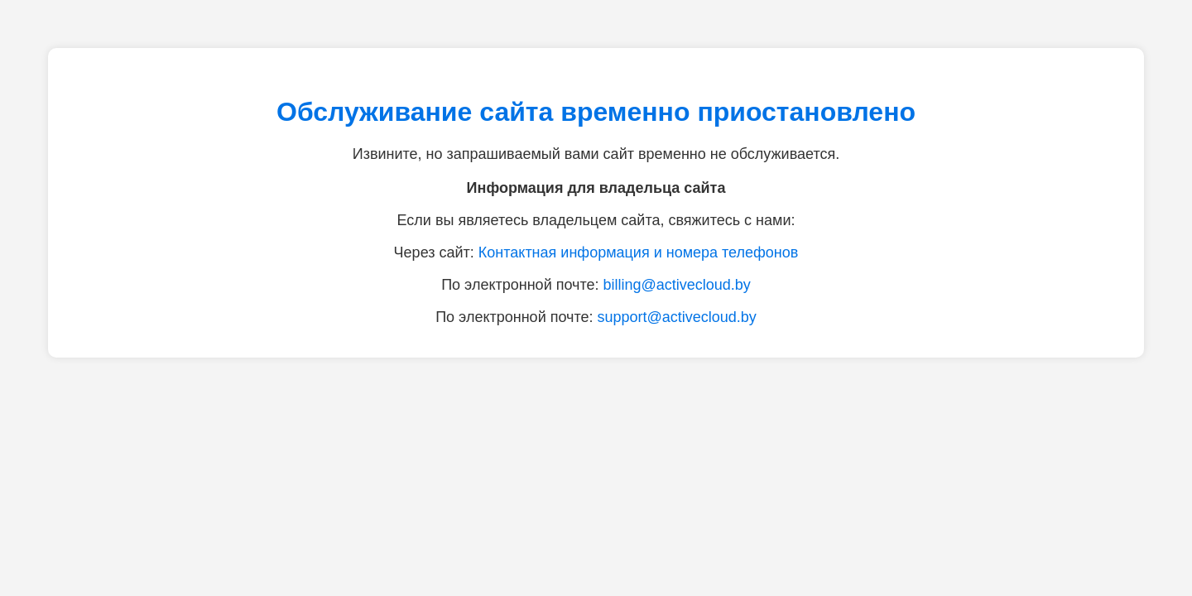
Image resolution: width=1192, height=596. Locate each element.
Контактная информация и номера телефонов (638, 252)
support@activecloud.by (676, 317)
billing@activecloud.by (676, 284)
